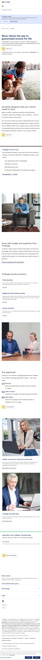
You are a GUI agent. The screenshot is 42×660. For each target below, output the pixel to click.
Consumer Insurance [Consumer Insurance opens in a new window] (6, 638)
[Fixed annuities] (21, 282)
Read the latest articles (7, 521)
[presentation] (11, 548)
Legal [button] (21, 596)
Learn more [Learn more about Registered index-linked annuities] (4, 302)
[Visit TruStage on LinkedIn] (3, 601)
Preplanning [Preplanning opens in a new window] (21, 638)
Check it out (9, 48)
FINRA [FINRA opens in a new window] (3, 622)
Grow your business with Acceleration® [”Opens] (13, 262)
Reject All (36, 657)
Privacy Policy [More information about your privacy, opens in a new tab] (12, 655)
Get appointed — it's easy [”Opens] (9, 174)
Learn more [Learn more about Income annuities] (4, 315)
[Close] (40, 653)
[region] (21, 655)
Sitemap (3, 607)
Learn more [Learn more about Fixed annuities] (4, 287)
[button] (21, 10)
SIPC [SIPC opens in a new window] (6, 622)
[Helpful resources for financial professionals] (21, 462)
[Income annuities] (21, 310)
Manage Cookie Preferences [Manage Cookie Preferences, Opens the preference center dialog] (6, 657)
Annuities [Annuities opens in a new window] (14, 638)
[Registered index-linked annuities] (21, 296)
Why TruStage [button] (21, 589)
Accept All (28, 657)
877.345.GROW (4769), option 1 (10, 583)
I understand (5, 21)
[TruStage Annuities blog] (21, 515)
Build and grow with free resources (9, 468)
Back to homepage (13, 21)
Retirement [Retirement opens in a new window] (32, 638)
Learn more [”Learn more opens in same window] (8, 134)
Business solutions (5, 28)
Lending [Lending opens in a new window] (27, 638)
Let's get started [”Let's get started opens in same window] (10, 406)
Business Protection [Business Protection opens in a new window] (6, 640)
